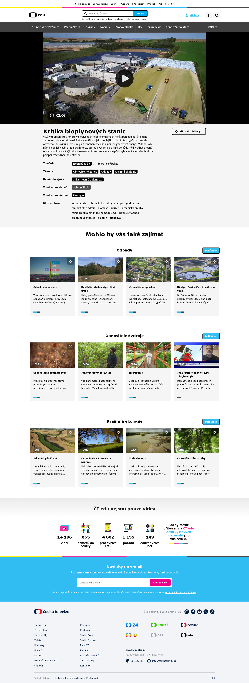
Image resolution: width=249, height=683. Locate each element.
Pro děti (151, 3)
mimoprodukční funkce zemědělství (94, 213)
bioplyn (102, 218)
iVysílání (124, 3)
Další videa (211, 250)
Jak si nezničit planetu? (87, 179)
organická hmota (132, 208)
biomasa (103, 208)
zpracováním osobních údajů (180, 590)
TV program (138, 3)
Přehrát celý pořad (107, 163)
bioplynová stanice (83, 218)
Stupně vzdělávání (44, 27)
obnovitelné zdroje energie (107, 203)
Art (160, 3)
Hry (140, 27)
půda (143, 18)
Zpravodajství (100, 3)
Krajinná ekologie (125, 171)
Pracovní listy (124, 27)
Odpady (106, 171)
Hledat (140, 13)
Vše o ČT (169, 3)
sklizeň (115, 208)
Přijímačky (154, 27)
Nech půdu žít (81, 163)
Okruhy (90, 27)
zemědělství (79, 203)
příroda (100, 18)
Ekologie (78, 195)
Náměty (105, 27)
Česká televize (82, 3)
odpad (109, 18)
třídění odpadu (132, 18)
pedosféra (132, 203)
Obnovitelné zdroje (85, 171)
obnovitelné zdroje (83, 208)
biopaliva (115, 218)
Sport (114, 3)
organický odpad (128, 213)
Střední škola (81, 187)
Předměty (70, 27)
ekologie (119, 18)
